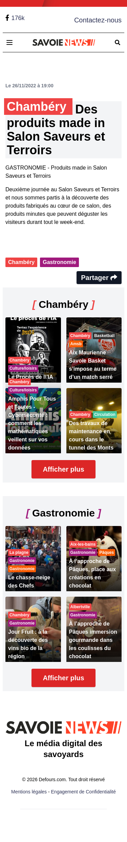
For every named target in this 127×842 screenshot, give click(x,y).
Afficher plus (63, 469)
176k (17, 18)
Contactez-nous (98, 20)
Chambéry (21, 262)
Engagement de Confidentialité (83, 791)
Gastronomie (59, 262)
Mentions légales (29, 791)
